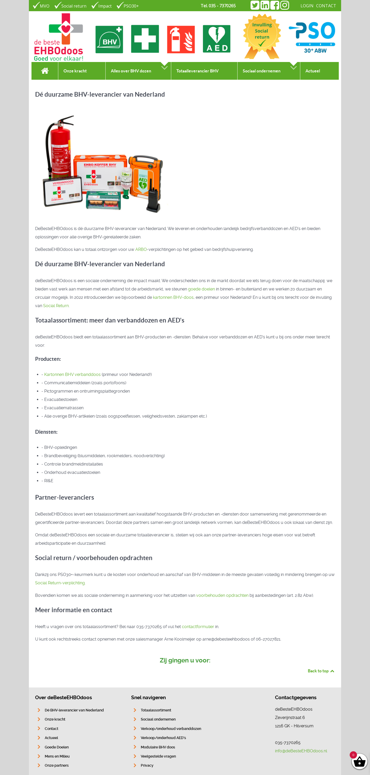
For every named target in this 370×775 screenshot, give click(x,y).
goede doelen (201, 289)
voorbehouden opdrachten (222, 595)
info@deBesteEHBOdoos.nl (301, 750)
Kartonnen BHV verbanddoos (72, 374)
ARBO (141, 249)
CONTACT (326, 6)
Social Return (56, 305)
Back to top (321, 670)
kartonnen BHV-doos (173, 297)
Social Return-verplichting (60, 582)
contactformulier (198, 626)
